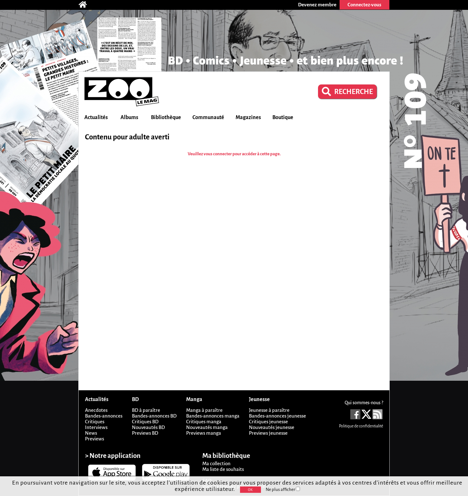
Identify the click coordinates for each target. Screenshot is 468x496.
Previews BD (145, 433)
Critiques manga (203, 421)
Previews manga (203, 433)
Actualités (96, 117)
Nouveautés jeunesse (271, 427)
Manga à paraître (204, 410)
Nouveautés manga (207, 427)
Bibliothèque (166, 117)
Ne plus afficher (283, 489)
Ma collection (216, 463)
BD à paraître (146, 410)
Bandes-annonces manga (212, 416)
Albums (129, 117)
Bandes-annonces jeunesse (277, 416)
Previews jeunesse (268, 433)
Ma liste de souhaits (223, 469)
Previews (94, 438)
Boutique (282, 117)
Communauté (208, 117)
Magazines (248, 117)
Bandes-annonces (103, 416)
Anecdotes (96, 410)
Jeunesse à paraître (269, 410)
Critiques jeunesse (268, 421)
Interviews (96, 427)
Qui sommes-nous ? (364, 402)
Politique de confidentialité (361, 426)
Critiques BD (145, 421)
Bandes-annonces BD (154, 416)
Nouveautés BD (148, 427)
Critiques (94, 421)
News (91, 433)
